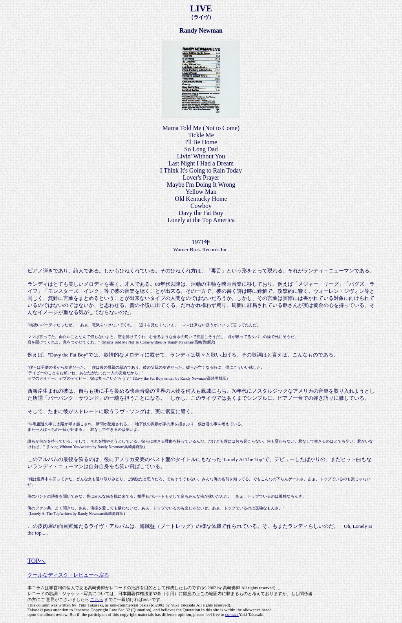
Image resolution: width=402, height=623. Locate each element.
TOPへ (36, 560)
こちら (96, 599)
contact (232, 614)
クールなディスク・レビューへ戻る (68, 575)
